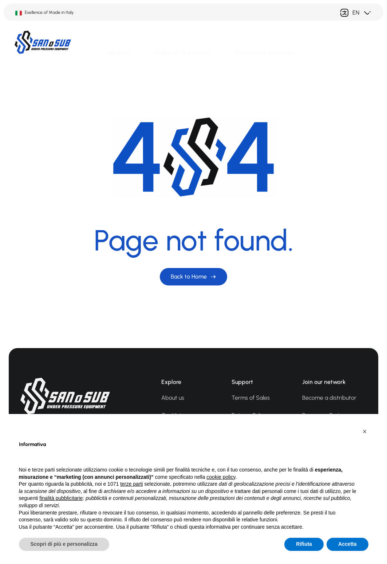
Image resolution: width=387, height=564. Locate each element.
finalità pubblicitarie (61, 498)
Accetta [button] (347, 544)
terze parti (131, 484)
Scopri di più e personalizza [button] (64, 544)
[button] (365, 431)
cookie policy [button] (220, 477)
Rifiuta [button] (304, 544)
